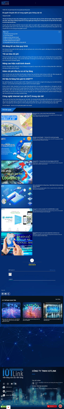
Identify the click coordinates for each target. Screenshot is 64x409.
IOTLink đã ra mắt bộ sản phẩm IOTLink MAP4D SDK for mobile (45, 209)
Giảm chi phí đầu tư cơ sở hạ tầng (12, 39)
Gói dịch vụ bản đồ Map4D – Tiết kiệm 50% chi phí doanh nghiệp (46, 137)
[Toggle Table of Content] (58, 32)
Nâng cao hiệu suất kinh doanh (11, 37)
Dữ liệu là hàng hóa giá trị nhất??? (12, 40)
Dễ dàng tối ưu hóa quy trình (11, 33)
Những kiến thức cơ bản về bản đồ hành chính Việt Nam (44, 113)
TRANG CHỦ (4, 9)
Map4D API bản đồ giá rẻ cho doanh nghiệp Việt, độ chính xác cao (46, 232)
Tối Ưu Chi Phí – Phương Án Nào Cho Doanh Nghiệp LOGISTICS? (46, 161)
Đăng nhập (52, 270)
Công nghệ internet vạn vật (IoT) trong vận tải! (15, 42)
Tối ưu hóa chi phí (8, 35)
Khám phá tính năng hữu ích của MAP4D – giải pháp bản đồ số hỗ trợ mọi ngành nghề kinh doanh (11, 320)
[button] (2, 293)
